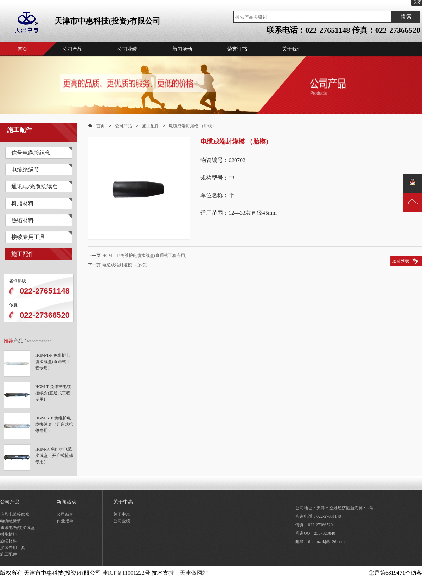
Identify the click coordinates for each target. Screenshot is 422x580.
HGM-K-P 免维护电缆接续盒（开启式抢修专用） (54, 422)
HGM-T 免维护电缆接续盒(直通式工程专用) (53, 391)
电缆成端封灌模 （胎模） (192, 125)
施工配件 (22, 254)
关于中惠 (123, 501)
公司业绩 (127, 49)
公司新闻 (65, 514)
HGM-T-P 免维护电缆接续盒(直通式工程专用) (52, 359)
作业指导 (65, 520)
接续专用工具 (28, 237)
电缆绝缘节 (25, 170)
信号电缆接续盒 (31, 153)
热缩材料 (22, 220)
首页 (22, 49)
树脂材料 (22, 203)
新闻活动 (182, 49)
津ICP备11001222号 (126, 573)
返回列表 (400, 260)
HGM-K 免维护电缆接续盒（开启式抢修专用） (54, 453)
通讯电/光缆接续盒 (34, 186)
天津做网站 (194, 573)
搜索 (406, 17)
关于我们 (292, 49)
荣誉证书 (237, 49)
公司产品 (72, 49)
